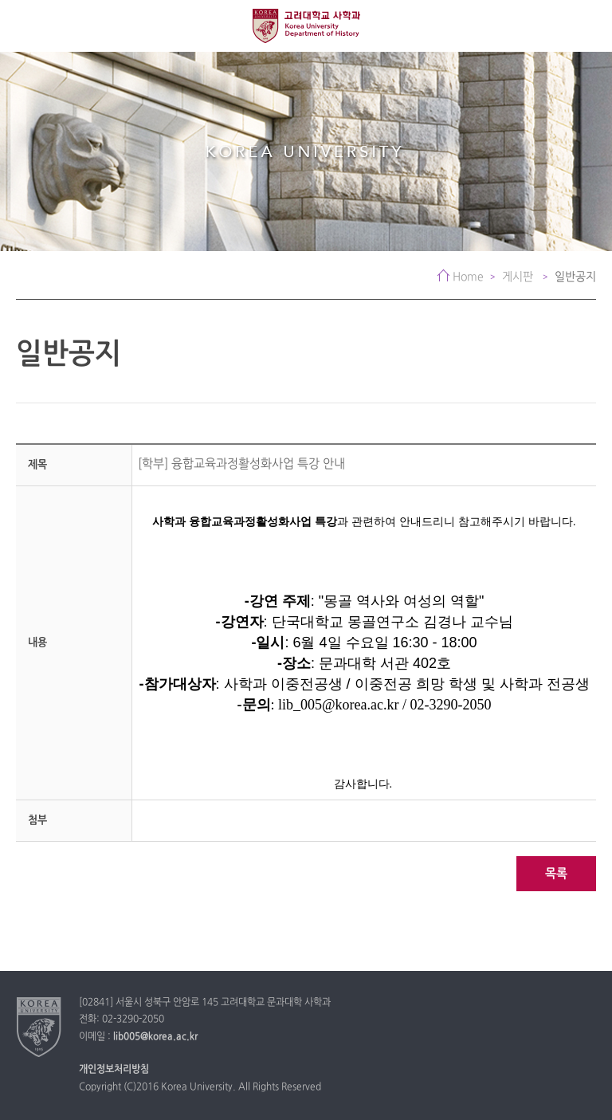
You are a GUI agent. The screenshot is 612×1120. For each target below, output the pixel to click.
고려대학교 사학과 (306, 26)
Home (468, 277)
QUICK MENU (586, 26)
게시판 (519, 277)
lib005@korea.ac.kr (155, 1037)
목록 (556, 874)
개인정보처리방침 (114, 1069)
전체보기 (26, 26)
